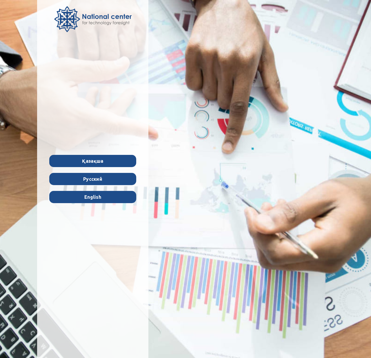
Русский (92, 179)
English (92, 197)
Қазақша (92, 161)
